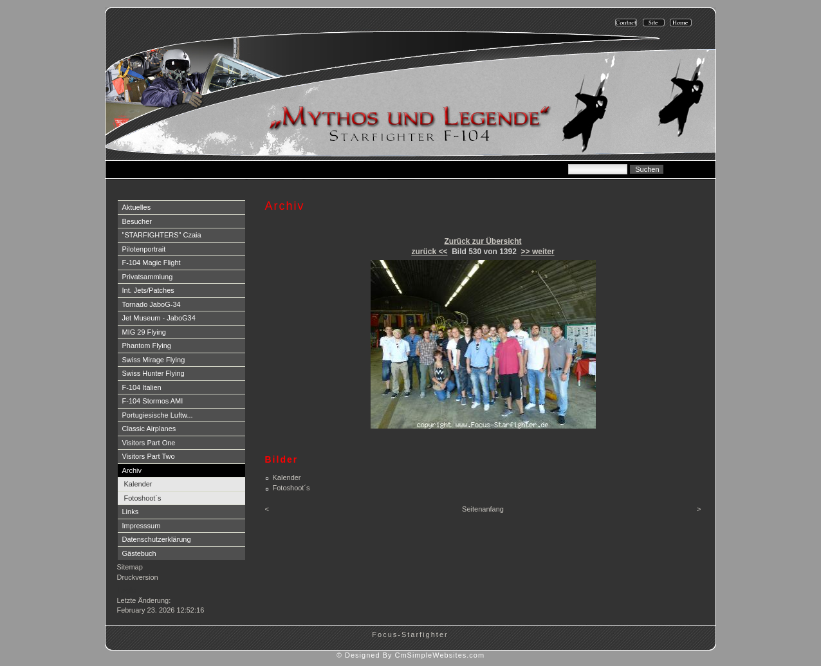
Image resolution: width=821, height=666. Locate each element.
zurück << (429, 251)
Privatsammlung (147, 277)
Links (130, 511)
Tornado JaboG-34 (151, 304)
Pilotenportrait (144, 249)
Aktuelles (136, 207)
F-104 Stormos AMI (152, 401)
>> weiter (538, 251)
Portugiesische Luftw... (157, 415)
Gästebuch (139, 553)
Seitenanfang (483, 509)
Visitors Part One (149, 443)
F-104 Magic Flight (151, 262)
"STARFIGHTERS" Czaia (161, 235)
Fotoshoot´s (142, 498)
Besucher (137, 221)
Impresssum (141, 526)
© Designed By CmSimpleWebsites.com (410, 655)
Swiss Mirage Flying (153, 360)
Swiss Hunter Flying (153, 373)
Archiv (132, 470)
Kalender (138, 484)
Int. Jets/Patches (148, 290)
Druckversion (137, 577)
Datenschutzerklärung (156, 539)
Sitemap (130, 567)
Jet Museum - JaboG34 (159, 318)
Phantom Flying (146, 345)
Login (127, 590)
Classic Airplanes (149, 428)
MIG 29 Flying (144, 332)
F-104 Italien (141, 387)
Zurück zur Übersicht (482, 241)
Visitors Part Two (148, 456)
